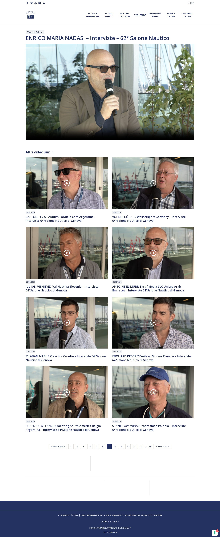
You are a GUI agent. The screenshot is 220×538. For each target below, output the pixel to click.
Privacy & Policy (110, 522)
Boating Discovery (125, 15)
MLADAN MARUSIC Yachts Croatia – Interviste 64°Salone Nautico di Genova (66, 358)
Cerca (191, 2)
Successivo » (162, 447)
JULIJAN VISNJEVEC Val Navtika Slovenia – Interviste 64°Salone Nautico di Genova (62, 288)
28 (149, 447)
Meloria (113, 533)
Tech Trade (140, 15)
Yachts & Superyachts (92, 15)
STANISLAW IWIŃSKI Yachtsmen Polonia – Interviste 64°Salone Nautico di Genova (149, 428)
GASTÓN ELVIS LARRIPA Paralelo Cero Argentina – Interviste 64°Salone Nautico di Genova (61, 219)
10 (128, 447)
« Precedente (58, 447)
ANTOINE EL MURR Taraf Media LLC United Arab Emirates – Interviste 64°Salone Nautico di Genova (148, 288)
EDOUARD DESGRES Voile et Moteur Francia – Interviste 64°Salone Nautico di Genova (152, 358)
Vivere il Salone (171, 15)
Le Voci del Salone (187, 15)
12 (140, 447)
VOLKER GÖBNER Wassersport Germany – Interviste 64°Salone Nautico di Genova (149, 219)
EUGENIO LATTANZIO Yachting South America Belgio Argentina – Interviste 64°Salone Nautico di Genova (64, 428)
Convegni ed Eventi (155, 15)
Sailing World (108, 15)
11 (134, 447)
